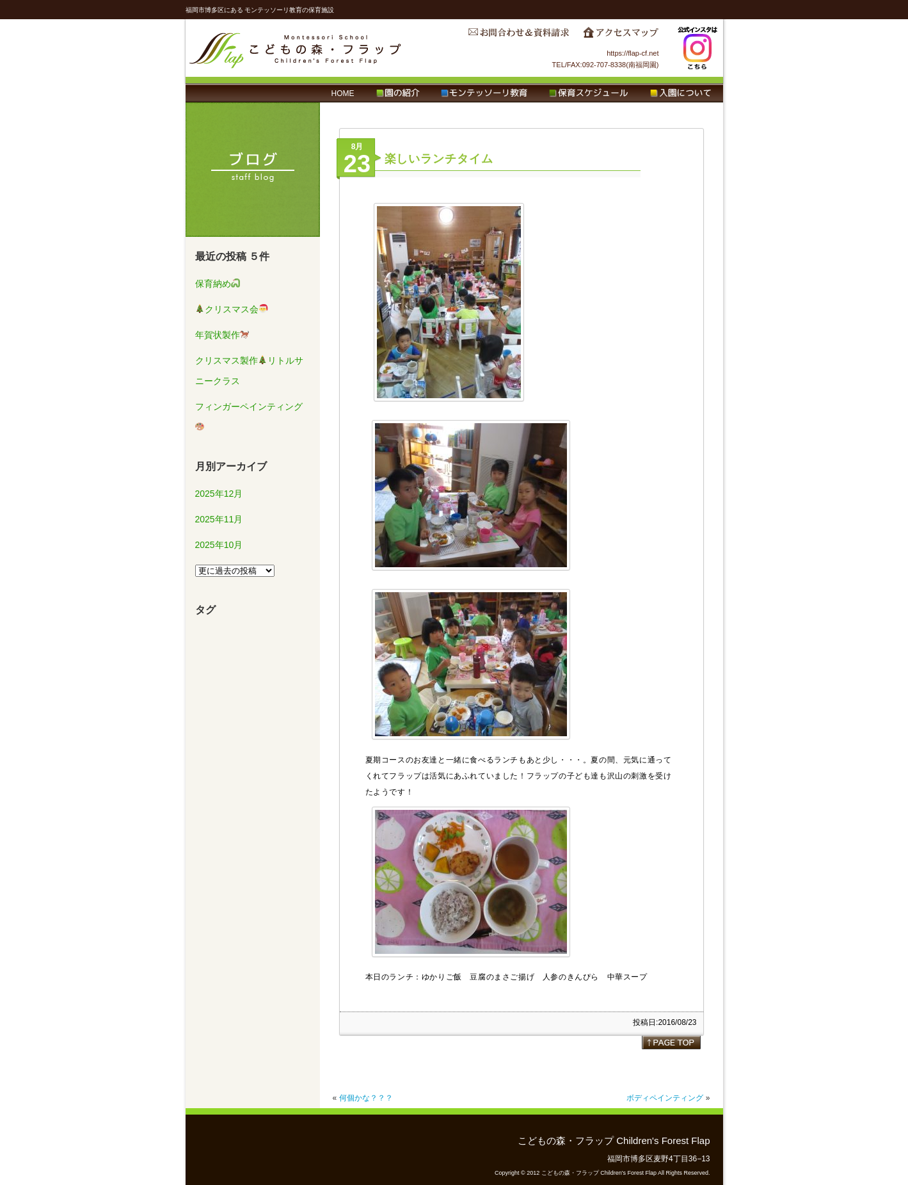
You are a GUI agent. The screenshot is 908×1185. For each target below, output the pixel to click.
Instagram (697, 48)
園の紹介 (397, 93)
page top (671, 1042)
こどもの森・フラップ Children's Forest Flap (296, 48)
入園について (680, 93)
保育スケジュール (588, 93)
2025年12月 (219, 493)
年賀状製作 (222, 335)
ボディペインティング (664, 1097)
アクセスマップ (620, 36)
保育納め (218, 283)
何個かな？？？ (366, 1097)
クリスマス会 (231, 309)
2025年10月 (219, 545)
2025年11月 (219, 519)
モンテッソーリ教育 (484, 93)
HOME (342, 93)
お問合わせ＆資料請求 (518, 36)
